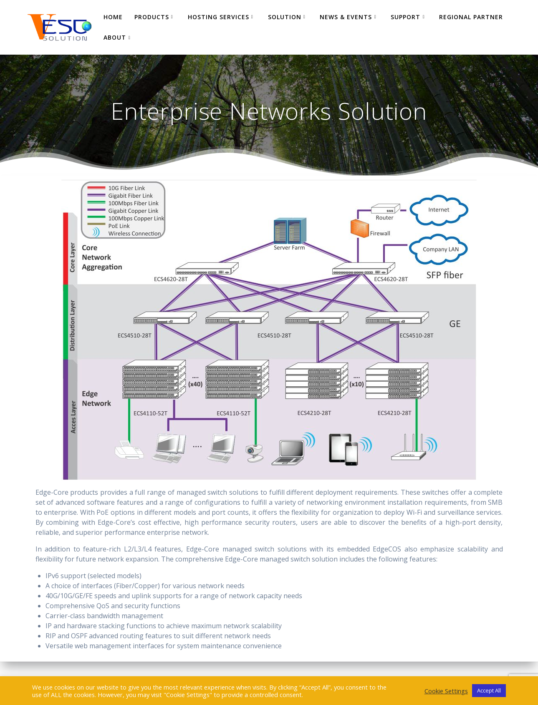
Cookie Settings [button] (446, 691)
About (115, 37)
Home (113, 17)
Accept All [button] (489, 690)
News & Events (346, 17)
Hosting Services (218, 17)
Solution (284, 17)
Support (405, 17)
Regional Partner (471, 17)
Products (151, 17)
